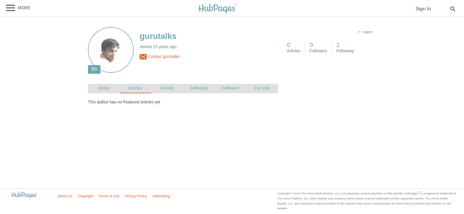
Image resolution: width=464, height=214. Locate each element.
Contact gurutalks (160, 56)
